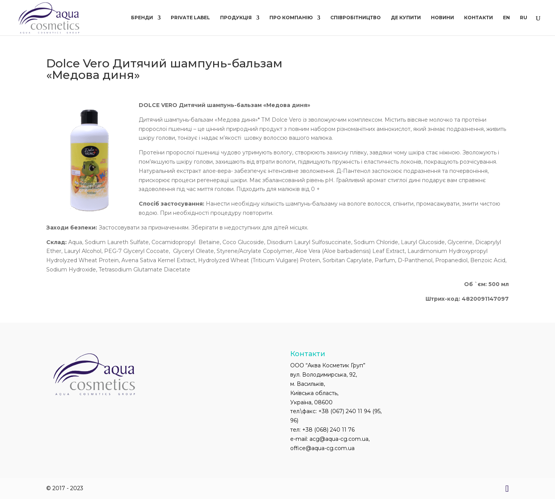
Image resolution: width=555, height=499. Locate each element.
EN (506, 17)
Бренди (142, 17)
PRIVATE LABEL (190, 17)
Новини (442, 17)
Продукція (236, 17)
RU (523, 17)
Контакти (478, 17)
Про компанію (291, 17)
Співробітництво (355, 17)
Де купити (406, 17)
